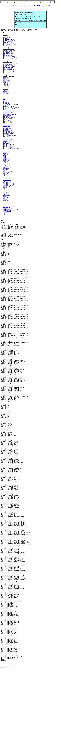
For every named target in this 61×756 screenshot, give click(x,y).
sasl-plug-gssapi (6, 212)
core (37, 9)
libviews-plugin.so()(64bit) (8, 75)
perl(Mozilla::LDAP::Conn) (8, 183)
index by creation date (32, 1)
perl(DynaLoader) (6, 165)
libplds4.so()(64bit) (6, 138)
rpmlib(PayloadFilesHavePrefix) (9, 209)
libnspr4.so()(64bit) (6, 126)
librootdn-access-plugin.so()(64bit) (9, 69)
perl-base (4, 202)
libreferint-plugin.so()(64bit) (8, 65)
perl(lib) (4, 196)
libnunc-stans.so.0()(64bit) (8, 134)
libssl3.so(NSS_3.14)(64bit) (8, 144)
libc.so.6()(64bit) (6, 110)
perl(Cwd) (5, 155)
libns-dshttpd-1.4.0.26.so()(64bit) (9, 125)
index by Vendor (24, 1)
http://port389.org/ (20, 24)
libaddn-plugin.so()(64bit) (8, 42)
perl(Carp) (5, 153)
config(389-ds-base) (7, 37)
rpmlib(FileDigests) (6, 207)
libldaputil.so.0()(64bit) (7, 124)
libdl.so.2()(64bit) (6, 116)
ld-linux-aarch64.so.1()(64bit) (8, 107)
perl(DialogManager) (7, 85)
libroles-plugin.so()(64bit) (8, 68)
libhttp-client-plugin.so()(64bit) (9, 55)
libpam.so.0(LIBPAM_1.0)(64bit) (9, 136)
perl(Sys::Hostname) (7, 194)
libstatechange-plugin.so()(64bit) (9, 72)
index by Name (40, 1)
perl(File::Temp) (6, 172)
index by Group (8, 1)
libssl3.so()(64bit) (6, 143)
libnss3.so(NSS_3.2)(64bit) (8, 129)
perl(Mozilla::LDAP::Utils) (8, 185)
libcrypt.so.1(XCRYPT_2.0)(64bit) (9, 114)
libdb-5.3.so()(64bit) (7, 115)
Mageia (31, 12)
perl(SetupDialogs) (6, 92)
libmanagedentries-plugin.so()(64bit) (10, 58)
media (33, 9)
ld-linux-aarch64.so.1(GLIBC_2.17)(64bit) (11, 108)
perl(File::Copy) (6, 168)
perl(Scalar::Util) (6, 190)
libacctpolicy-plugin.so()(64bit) (9, 39)
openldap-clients (6, 151)
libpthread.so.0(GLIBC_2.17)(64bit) (10, 140)
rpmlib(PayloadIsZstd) (7, 210)
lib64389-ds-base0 (6, 109)
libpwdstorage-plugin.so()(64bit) (9, 64)
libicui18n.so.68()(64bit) (7, 118)
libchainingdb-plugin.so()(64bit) (9, 48)
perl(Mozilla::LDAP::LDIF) (8, 184)
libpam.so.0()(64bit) (7, 135)
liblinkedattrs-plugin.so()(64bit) (9, 57)
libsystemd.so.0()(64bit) (7, 148)
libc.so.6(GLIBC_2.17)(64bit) (8, 111)
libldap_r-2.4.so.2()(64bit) (8, 123)
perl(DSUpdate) (6, 80)
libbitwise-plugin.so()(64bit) (8, 47)
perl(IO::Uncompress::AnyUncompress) (10, 178)
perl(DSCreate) (6, 77)
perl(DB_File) (5, 157)
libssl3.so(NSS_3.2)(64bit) (8, 145)
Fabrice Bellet (3, 754)
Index (2, 1)
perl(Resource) (6, 90)
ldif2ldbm (5, 38)
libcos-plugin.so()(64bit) (7, 51)
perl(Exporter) (5, 166)
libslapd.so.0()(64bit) (7, 142)
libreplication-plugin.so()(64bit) (9, 66)
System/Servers (21, 18)
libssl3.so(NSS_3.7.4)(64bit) (8, 146)
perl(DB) (4, 156)
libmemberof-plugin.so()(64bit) (9, 59)
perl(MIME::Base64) (7, 180)
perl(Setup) (5, 91)
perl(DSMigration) (6, 79)
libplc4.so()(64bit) (6, 137)
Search (52, 1)
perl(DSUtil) (5, 82)
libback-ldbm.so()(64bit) (7, 46)
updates (41, 9)
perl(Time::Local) (6, 195)
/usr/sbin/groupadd (6, 102)
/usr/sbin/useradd (6, 103)
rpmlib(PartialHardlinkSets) (8, 208)
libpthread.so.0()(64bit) (7, 139)
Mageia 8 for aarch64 (26, 9)
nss (3, 150)
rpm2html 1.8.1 (9, 752)
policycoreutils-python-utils (8, 203)
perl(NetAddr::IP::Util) (7, 186)
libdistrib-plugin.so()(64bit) (8, 53)
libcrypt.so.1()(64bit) (7, 113)
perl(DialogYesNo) (6, 86)
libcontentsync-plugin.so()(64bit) (9, 50)
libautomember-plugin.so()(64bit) (9, 45)
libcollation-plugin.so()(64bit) (8, 49)
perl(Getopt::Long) (6, 175)
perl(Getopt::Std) (6, 176)
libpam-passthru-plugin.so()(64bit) (9, 60)
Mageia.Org (30, 14)
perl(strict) (5, 198)
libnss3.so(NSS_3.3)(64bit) (8, 130)
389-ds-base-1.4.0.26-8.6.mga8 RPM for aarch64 (30, 6)
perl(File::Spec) (6, 170)
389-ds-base (5, 35)
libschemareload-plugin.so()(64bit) (9, 71)
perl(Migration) (6, 89)
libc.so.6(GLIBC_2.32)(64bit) (8, 112)
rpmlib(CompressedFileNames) (9, 206)
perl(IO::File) (5, 177)
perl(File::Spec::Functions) (8, 171)
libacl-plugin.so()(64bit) (7, 41)
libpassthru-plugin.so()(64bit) (8, 61)
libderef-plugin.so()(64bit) (8, 52)
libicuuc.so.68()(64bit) (7, 119)
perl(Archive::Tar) (6, 152)
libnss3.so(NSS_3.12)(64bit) (8, 128)
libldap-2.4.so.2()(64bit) (7, 122)
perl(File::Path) (6, 169)
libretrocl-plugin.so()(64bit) (8, 67)
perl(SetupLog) (6, 93)
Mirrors (45, 1)
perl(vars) (5, 199)
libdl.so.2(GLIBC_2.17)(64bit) (9, 117)
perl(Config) (5, 154)
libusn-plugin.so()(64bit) (7, 74)
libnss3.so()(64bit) (6, 127)
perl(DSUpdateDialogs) (7, 81)
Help (49, 1)
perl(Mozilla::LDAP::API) (8, 182)
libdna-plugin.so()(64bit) (7, 54)
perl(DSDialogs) (6, 78)
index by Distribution (16, 1)
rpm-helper (5, 204)
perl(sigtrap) (5, 197)
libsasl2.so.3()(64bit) (7, 141)
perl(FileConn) (6, 87)
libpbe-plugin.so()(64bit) (7, 62)
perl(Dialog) (5, 84)
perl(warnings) (5, 200)
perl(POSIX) (5, 188)
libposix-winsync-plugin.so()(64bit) (10, 63)
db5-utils (4, 105)
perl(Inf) (4, 88)
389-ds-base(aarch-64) (7, 36)
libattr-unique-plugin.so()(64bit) (9, 44)
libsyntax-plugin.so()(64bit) (8, 73)
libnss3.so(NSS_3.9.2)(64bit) (8, 132)
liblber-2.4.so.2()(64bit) (7, 121)
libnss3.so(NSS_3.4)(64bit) (8, 131)
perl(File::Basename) (7, 167)
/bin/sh (4, 98)
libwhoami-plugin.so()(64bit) (8, 76)
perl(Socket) (5, 193)
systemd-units (5, 213)
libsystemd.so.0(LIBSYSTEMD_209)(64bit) (11, 149)
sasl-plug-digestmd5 (7, 211)
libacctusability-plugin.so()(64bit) (9, 40)
